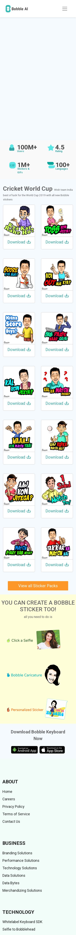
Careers (8, 799)
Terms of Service (16, 814)
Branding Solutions (17, 853)
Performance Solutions (20, 860)
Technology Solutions (19, 868)
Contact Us (11, 821)
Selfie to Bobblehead (18, 929)
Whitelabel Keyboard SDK (22, 922)
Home (7, 791)
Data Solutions (13, 875)
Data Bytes (11, 883)
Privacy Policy (13, 806)
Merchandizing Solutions (22, 890)
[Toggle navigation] (64, 9)
